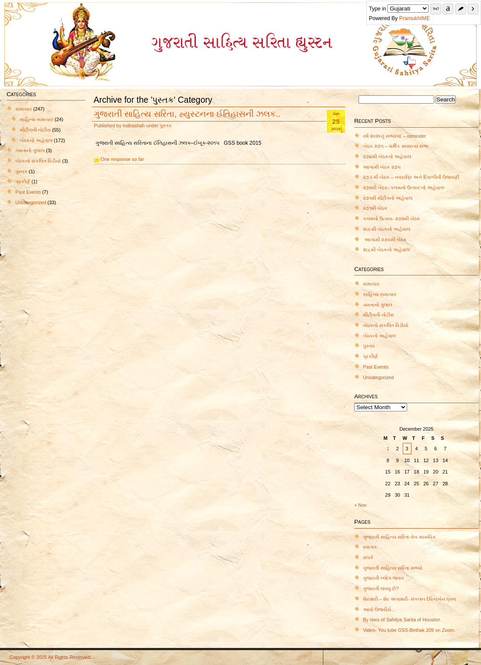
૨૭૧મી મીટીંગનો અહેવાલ (387, 198)
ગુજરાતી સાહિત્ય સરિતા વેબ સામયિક (399, 537)
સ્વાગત (369, 547)
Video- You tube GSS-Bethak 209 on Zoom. (409, 630)
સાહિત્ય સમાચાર (36, 119)
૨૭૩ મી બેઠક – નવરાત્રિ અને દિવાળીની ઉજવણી (411, 177)
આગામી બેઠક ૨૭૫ (382, 167)
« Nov (360, 505)
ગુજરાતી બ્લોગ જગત (383, 578)
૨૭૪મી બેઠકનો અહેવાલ (387, 156)
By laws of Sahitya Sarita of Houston (401, 619)
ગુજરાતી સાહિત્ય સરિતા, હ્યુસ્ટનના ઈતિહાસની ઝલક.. (187, 113)
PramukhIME (425, 18)
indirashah (134, 125)
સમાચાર (23, 108)
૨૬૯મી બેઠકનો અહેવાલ (386, 229)
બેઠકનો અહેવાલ (36, 140)
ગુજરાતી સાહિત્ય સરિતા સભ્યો (392, 568)
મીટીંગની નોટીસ (35, 129)
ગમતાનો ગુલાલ (30, 150)
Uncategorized (30, 202)
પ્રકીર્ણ (22, 181)
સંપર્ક (368, 557)
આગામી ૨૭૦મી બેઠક (385, 239)
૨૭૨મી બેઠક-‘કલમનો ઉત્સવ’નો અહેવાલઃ (404, 187)
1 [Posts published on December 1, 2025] (388, 448)
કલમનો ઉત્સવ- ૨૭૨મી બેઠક (391, 218)
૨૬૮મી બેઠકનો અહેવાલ (386, 249)
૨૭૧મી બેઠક (375, 208)
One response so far (122, 159)
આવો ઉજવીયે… (379, 609)
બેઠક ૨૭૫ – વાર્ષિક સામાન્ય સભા (396, 146)
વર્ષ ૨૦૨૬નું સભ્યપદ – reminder (394, 136)
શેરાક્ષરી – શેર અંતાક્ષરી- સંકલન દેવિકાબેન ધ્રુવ (409, 599)
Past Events (28, 192)
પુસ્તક (21, 171)
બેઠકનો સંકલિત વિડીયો (38, 161)
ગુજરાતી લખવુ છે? (381, 588)
